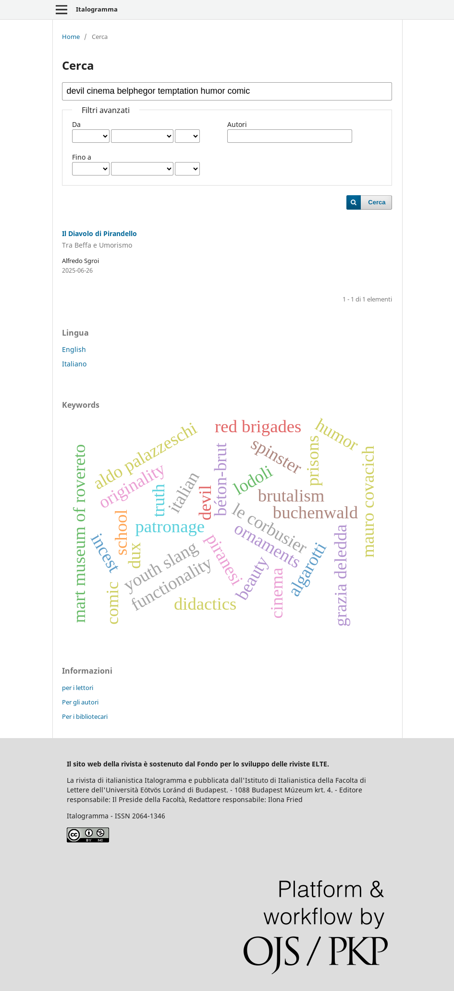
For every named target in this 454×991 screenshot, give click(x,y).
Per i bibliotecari (85, 716)
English (74, 349)
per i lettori (77, 687)
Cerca (376, 202)
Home (71, 36)
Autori (237, 124)
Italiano (74, 363)
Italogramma (97, 9)
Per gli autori (80, 702)
